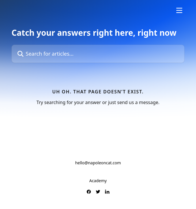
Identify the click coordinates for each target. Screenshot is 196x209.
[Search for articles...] (98, 54)
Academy (98, 180)
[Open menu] (179, 10)
